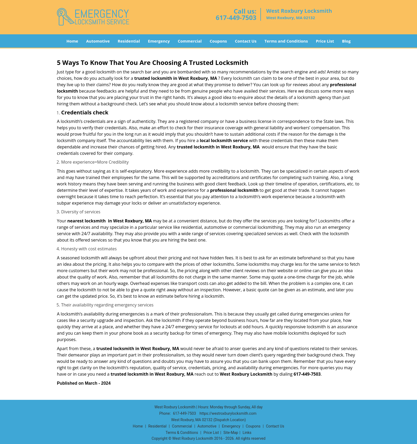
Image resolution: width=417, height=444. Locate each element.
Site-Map (230, 432)
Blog (346, 41)
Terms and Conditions (286, 41)
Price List (325, 41)
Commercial (190, 41)
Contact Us (245, 41)
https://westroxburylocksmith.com (227, 413)
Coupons (218, 41)
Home (72, 41)
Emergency (159, 41)
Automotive (98, 41)
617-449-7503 (236, 17)
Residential (129, 41)
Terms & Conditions (182, 432)
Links (247, 432)
